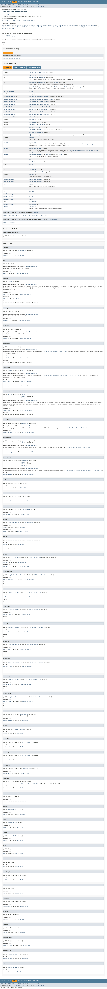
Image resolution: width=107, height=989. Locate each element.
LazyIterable (10, 96)
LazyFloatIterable (9, 109)
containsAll (33, 122)
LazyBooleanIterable (10, 99)
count (30, 127)
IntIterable (5, 20)
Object (9, 35)
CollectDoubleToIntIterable (68, 25)
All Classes (35, 4)
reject (31, 179)
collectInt (32, 112)
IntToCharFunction (43, 104)
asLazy (31, 91)
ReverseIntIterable (94, 26)
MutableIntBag (8, 194)
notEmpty (31, 174)
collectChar (33, 104)
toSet (30, 199)
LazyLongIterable (9, 114)
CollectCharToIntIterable (48, 25)
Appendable (41, 77)
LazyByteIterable (9, 101)
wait (37, 215)
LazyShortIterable (9, 117)
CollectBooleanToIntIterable (11, 25)
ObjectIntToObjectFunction (57, 135)
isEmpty (31, 137)
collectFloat (33, 109)
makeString (32, 142)
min (30, 167)
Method (22, 6)
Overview (3, 1)
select (31, 181)
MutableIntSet (8, 199)
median (31, 164)
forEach (31, 132)
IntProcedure (38, 132)
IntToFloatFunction (44, 109)
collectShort (33, 117)
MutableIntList (8, 196)
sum (30, 189)
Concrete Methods (34, 67)
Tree (22, 1)
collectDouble (33, 106)
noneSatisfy (33, 172)
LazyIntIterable (16, 20)
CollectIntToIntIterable (24, 26)
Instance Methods (19, 67)
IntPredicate (40, 72)
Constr (17, 6)
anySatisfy (32, 75)
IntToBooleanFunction (46, 99)
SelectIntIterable (8, 28)
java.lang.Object (6, 14)
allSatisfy (32, 72)
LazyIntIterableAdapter (78, 26)
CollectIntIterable (8, 26)
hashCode (19, 215)
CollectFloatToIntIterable (87, 25)
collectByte (33, 101)
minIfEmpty (32, 169)
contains (31, 119)
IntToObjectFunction (41, 96)
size (30, 184)
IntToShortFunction (44, 117)
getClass (11, 215)
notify (25, 215)
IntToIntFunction (42, 112)
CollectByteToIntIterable (30, 25)
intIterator (11, 222)
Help (37, 1)
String (56, 82)
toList (31, 196)
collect (31, 96)
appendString (33, 77)
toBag (30, 194)
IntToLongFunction (43, 114)
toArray (31, 191)
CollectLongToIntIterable (41, 26)
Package (9, 1)
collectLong (33, 114)
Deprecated (27, 1)
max (30, 159)
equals (5, 215)
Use (19, 1)
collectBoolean (34, 99)
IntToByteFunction (43, 101)
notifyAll (32, 215)
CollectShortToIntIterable (60, 26)
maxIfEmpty (32, 161)
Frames (20, 4)
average (31, 94)
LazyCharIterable (9, 104)
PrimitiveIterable (29, 20)
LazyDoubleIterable (10, 106)
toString (31, 206)
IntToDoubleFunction (45, 106)
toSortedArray (33, 201)
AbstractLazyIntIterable (12, 58)
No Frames (26, 4)
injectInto (32, 135)
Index (33, 1)
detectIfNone (33, 129)
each (4, 222)
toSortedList (33, 204)
